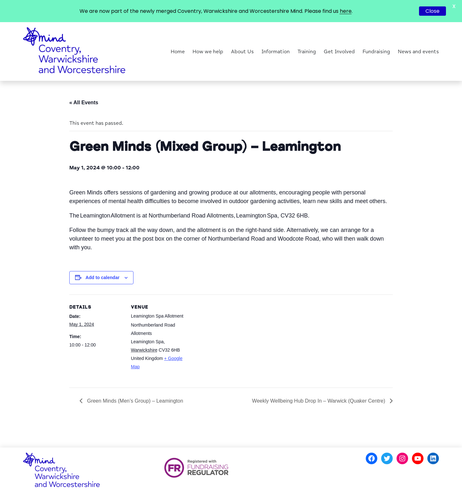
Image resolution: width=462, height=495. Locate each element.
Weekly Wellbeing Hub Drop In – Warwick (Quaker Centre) (319, 401)
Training (306, 51)
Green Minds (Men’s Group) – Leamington (134, 401)
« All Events (83, 102)
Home (178, 51)
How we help (208, 51)
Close (432, 11)
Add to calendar (103, 277)
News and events (418, 51)
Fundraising (376, 51)
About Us (242, 51)
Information (275, 51)
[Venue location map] (226, 339)
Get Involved (339, 51)
